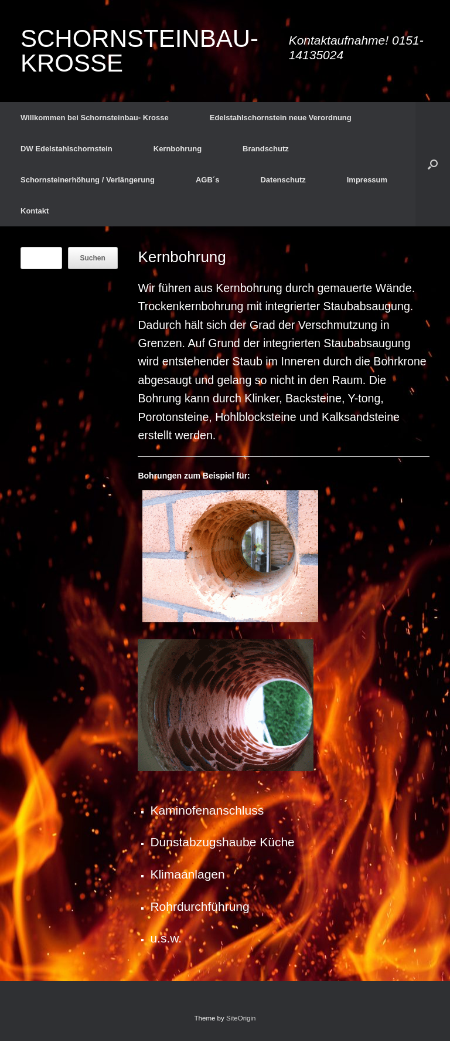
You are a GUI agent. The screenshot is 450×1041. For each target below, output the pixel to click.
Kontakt (35, 210)
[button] (432, 164)
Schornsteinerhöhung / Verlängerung (88, 179)
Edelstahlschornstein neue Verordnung (281, 117)
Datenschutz (282, 179)
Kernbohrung (178, 148)
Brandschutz (266, 148)
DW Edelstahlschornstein (66, 148)
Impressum (367, 179)
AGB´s (207, 179)
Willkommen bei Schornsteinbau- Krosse (95, 117)
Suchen (92, 258)
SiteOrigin (241, 1018)
